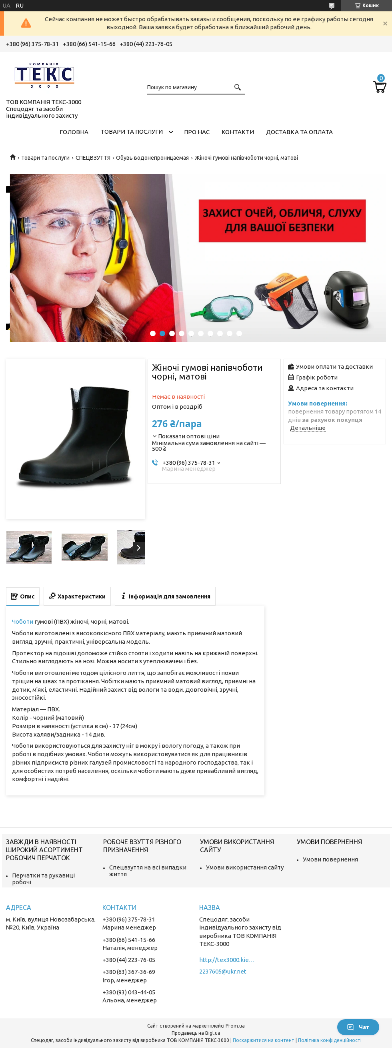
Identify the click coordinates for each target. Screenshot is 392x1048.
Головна (74, 131)
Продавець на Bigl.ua (196, 1033)
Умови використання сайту (245, 867)
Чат (358, 1027)
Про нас (197, 131)
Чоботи (22, 621)
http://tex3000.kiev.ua (227, 959)
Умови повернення (330, 859)
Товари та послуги (131, 131)
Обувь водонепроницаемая (152, 158)
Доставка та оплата (299, 131)
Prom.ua (235, 1025)
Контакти (238, 131)
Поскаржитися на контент (263, 1040)
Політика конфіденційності (330, 1040)
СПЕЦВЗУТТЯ (93, 158)
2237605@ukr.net (222, 971)
